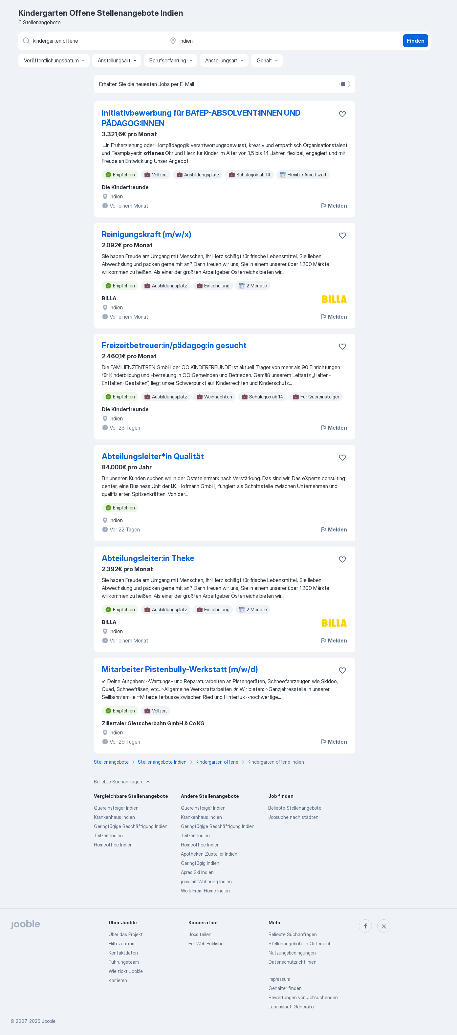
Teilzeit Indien (108, 835)
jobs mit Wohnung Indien (206, 881)
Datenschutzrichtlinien (292, 962)
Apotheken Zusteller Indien (209, 854)
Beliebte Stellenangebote (294, 808)
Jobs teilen (199, 934)
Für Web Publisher (206, 943)
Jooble (48, 1021)
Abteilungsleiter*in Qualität (153, 456)
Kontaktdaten (123, 953)
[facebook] (365, 926)
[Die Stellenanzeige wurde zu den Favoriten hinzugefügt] (342, 114)
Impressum (279, 979)
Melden (333, 205)
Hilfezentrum (122, 943)
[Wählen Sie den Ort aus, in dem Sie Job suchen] (237, 41)
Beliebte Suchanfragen (293, 934)
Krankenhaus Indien (114, 817)
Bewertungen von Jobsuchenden (303, 997)
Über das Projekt (126, 934)
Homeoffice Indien (113, 844)
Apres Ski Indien (197, 872)
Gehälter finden (285, 988)
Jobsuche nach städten (293, 817)
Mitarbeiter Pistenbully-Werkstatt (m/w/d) (180, 669)
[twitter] (383, 926)
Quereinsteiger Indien (116, 808)
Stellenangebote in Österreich (300, 943)
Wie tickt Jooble (126, 971)
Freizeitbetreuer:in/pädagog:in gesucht (174, 345)
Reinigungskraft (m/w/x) (146, 234)
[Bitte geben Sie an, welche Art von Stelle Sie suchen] (90, 41)
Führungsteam (124, 962)
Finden (415, 40)
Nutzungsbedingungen (292, 953)
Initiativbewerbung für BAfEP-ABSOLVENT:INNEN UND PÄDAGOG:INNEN (201, 118)
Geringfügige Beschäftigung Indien (130, 826)
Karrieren (118, 980)
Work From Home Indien (205, 890)
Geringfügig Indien (200, 863)
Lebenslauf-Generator (292, 1006)
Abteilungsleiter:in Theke (148, 558)
